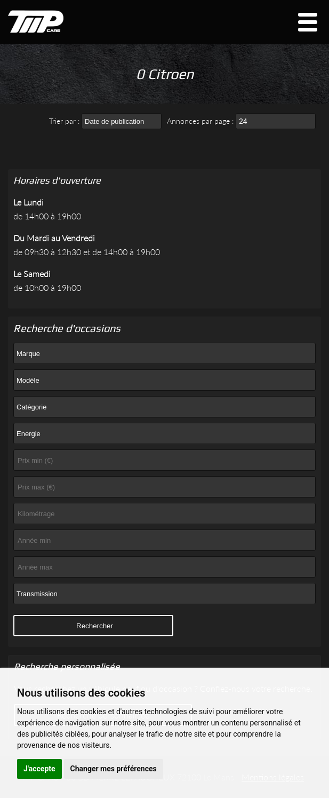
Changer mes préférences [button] (113, 768)
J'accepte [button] (39, 768)
